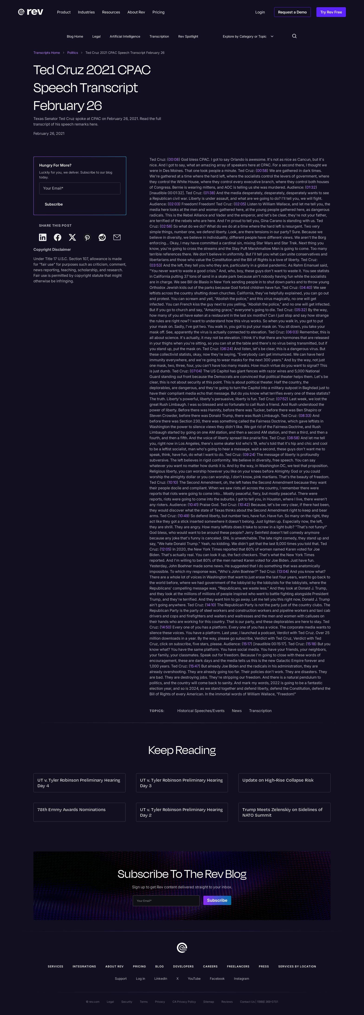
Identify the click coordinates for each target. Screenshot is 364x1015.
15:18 (311, 643)
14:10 (210, 605)
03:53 (156, 265)
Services (55, 966)
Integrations (84, 966)
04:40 (306, 287)
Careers (210, 966)
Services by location (297, 966)
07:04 (196, 371)
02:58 (166, 226)
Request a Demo (292, 12)
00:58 (262, 170)
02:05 (240, 204)
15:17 (247, 643)
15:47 (194, 666)
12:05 (165, 549)
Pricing (139, 966)
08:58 (293, 437)
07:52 (282, 398)
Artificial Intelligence (125, 36)
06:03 (292, 332)
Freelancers (238, 966)
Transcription (159, 36)
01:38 (209, 192)
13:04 (283, 571)
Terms (144, 1001)
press (264, 966)
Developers (183, 966)
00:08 (174, 159)
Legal (96, 36)
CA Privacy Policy (184, 1001)
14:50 (165, 627)
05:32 (301, 309)
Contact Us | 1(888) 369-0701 (259, 1001)
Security (126, 1001)
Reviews (227, 1001)
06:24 (226, 348)
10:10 (173, 482)
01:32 (311, 187)
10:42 (244, 504)
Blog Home (75, 36)
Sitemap (208, 1001)
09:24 (249, 454)
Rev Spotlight (188, 36)
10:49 (183, 515)
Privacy (160, 1001)
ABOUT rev (114, 966)
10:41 (193, 504)
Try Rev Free (331, 12)
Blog (159, 966)
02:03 (174, 204)
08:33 (305, 415)
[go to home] (182, 948)
